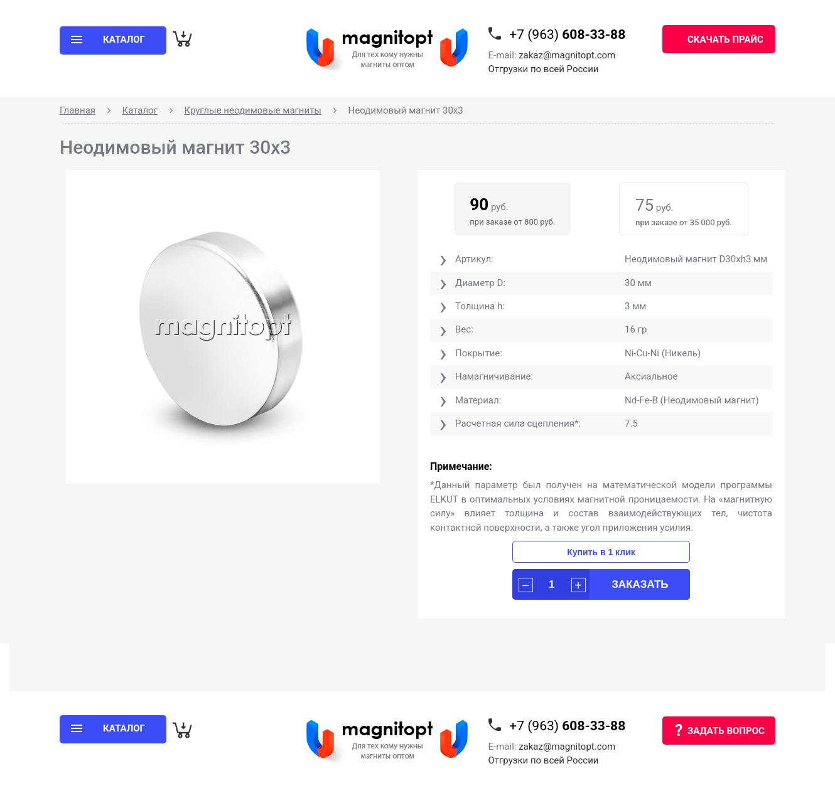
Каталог (140, 110)
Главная (77, 110)
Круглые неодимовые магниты (252, 110)
